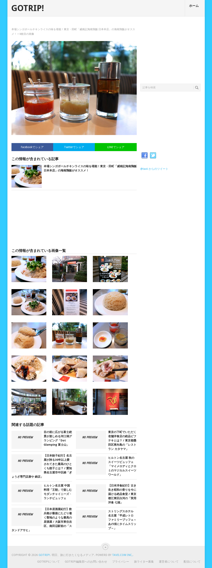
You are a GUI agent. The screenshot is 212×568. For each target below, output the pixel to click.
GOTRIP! (27, 8)
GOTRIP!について (48, 561)
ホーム (194, 6)
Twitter (153, 155)
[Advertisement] (74, 219)
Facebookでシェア (32, 147)
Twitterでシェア (74, 147)
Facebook (144, 155)
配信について (192, 561)
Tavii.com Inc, (122, 555)
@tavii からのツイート (154, 168)
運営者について (169, 561)
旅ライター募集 (144, 561)
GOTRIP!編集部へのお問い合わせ (86, 561)
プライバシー (120, 561)
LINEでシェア (115, 147)
